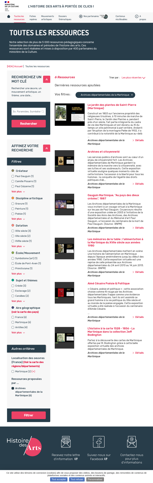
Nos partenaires (89, 16)
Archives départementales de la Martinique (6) (28, 392)
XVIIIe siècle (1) (23, 241)
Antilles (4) (21, 327)
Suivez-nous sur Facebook (99, 457)
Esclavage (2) (22, 290)
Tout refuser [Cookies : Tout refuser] (77, 479)
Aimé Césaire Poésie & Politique (109, 283)
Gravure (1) (21, 203)
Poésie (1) (20, 213)
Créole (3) (20, 285)
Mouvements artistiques (47, 18)
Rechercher (28, 123)
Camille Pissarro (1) (25, 181)
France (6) (20, 317)
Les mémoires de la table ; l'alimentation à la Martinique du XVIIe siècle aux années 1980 (115, 242)
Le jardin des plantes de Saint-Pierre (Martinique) (112, 106)
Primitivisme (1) (23, 268)
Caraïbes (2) (22, 295)
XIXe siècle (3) (23, 231)
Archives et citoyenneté (104, 151)
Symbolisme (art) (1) (26, 258)
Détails (138, 140)
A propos (140, 18)
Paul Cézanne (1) (24, 186)
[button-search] (29, 111)
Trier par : (114, 77)
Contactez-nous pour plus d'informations (131, 458)
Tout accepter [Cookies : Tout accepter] (59, 479)
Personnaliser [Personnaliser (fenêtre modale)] (95, 479)
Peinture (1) (21, 208)
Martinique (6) (23, 322)
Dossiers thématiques (65, 18)
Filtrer (28, 415)
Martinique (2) (23, 371)
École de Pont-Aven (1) (28, 263)
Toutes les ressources (19, 18)
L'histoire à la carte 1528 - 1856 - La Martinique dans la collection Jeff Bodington (111, 332)
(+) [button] (33, 371)
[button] (46, 79)
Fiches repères (33, 18)
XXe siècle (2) (22, 236)
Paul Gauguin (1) (24, 176)
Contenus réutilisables (121, 18)
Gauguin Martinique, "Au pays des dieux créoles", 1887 (113, 197)
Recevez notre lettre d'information (66, 457)
